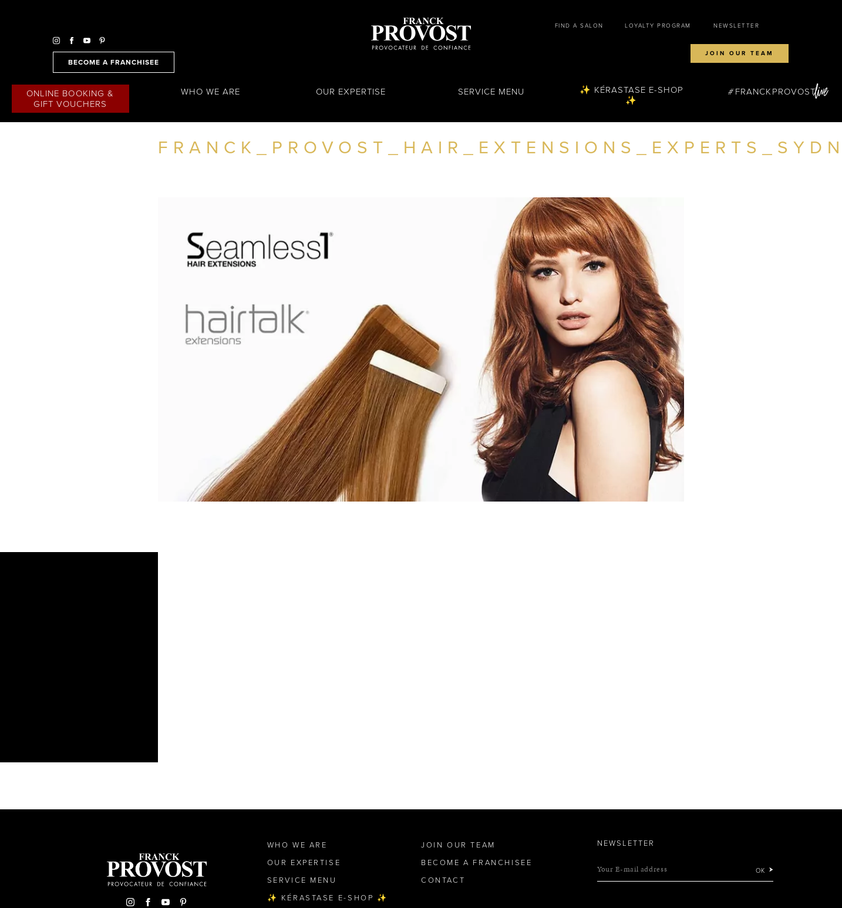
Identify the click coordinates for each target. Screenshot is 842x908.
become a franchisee (113, 62)
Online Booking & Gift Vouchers (70, 98)
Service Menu (491, 91)
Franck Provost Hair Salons (421, 34)
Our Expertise (351, 91)
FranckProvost (775, 91)
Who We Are (211, 91)
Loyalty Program (658, 25)
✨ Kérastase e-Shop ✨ (632, 95)
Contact (443, 880)
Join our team (739, 53)
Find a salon (579, 25)
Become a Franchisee (476, 862)
